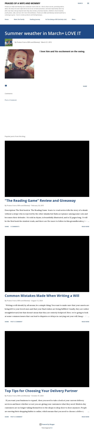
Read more (85, 226)
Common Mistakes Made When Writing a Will (42, 295)
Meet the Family (19, 19)
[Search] (80, 3)
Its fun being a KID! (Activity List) (55, 19)
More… (74, 19)
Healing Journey (35, 19)
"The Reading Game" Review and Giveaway (40, 200)
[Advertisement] (47, 119)
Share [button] (85, 86)
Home (7, 19)
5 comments (15, 226)
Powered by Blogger (47, 424)
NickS (51, 428)
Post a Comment (11, 100)
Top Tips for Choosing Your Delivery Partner (41, 391)
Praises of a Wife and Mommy (22, 3)
